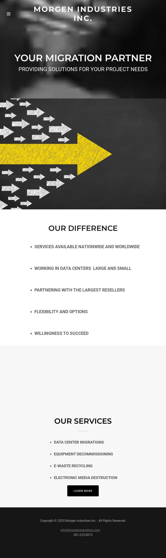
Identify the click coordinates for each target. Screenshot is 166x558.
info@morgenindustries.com (80, 530)
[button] (12, 14)
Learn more (83, 490)
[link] (83, 20)
